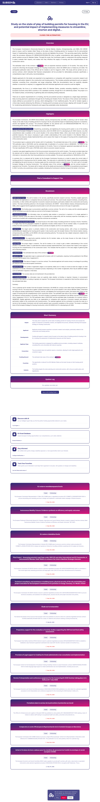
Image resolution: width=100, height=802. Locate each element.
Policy (43, 797)
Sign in (87, 2)
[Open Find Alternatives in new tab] (50, 35)
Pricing (61, 2)
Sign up (94, 2)
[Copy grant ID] (50, 18)
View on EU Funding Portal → (50, 392)
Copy (85, 11)
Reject (50, 797)
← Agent (14, 11)
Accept (56, 797)
